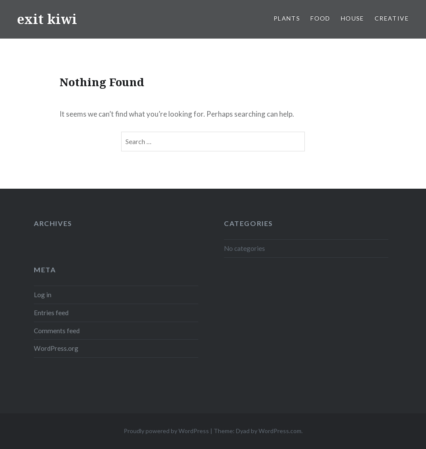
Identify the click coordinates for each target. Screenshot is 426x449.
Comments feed (57, 330)
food (320, 18)
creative (392, 18)
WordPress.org (56, 348)
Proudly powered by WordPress (166, 430)
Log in (42, 294)
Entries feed (51, 312)
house (352, 18)
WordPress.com (280, 430)
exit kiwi (47, 19)
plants (287, 18)
